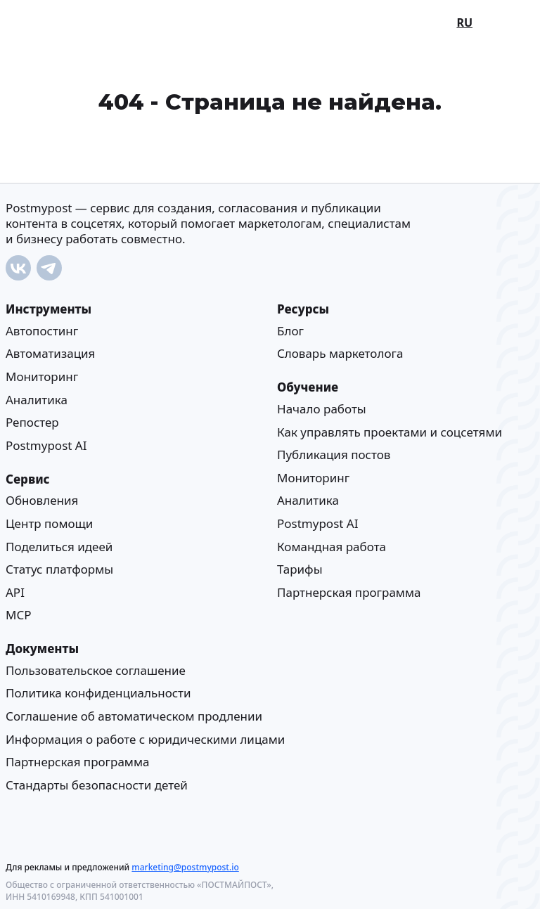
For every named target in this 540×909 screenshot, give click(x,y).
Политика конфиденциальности (98, 693)
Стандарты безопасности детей (97, 785)
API (15, 592)
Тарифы (300, 569)
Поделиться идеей (59, 547)
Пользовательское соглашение (96, 670)
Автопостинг (42, 331)
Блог (290, 331)
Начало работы (321, 409)
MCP (18, 615)
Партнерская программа (348, 592)
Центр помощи (49, 523)
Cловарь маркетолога (340, 354)
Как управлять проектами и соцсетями (389, 432)
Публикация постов (333, 454)
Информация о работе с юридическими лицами (145, 739)
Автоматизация (50, 354)
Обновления (42, 500)
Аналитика (37, 400)
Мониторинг (42, 376)
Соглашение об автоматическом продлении (134, 716)
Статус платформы (59, 569)
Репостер (32, 422)
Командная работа (331, 547)
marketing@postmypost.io (184, 867)
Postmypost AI (46, 445)
